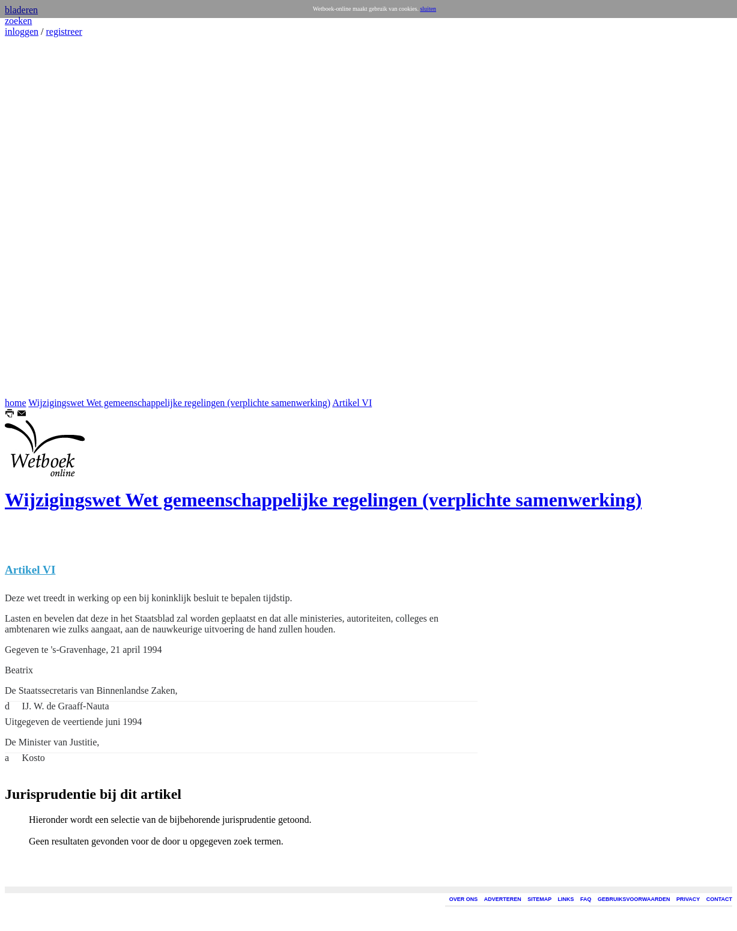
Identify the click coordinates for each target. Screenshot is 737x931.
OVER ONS (463, 899)
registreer (64, 31)
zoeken (18, 21)
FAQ (586, 899)
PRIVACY (688, 899)
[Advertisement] (41, 217)
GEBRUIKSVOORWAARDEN (634, 899)
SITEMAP (539, 899)
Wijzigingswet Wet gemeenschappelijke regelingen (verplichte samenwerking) (179, 403)
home (15, 403)
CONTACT (719, 899)
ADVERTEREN (502, 899)
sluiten (428, 8)
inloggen (21, 31)
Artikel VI (352, 403)
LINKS (566, 899)
